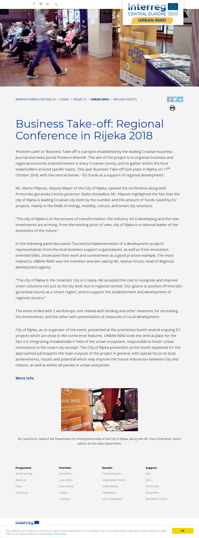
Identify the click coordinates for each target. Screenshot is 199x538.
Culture (63, 492)
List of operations (112, 499)
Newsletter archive (156, 499)
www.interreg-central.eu (36, 99)
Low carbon (66, 480)
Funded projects (111, 473)
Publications (109, 492)
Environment (66, 486)
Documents (152, 492)
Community (152, 486)
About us (21, 480)
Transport (64, 499)
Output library (110, 486)
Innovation (65, 473)
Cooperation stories (113, 480)
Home (64, 99)
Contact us (22, 492)
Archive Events (125, 99)
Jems (148, 480)
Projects (80, 99)
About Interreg (24, 473)
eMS (148, 473)
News (19, 486)
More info (70, 534)
